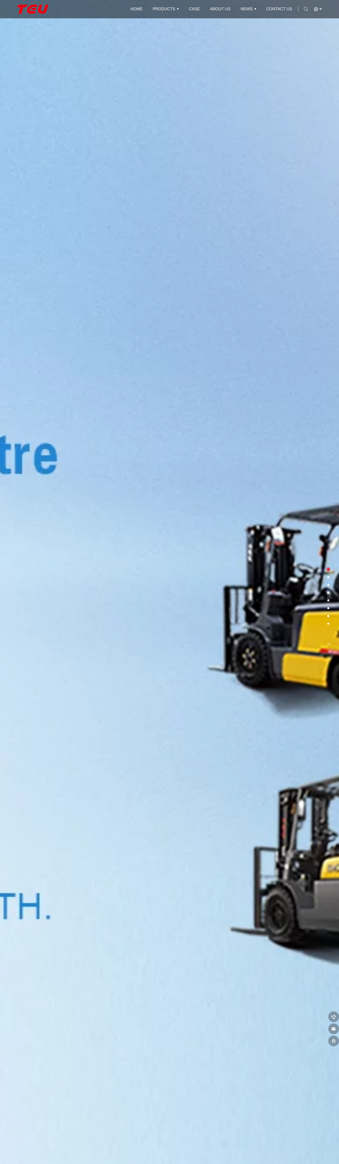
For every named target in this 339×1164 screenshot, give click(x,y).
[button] (328, 569)
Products (164, 9)
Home (136, 9)
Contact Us (279, 9)
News (247, 9)
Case (194, 9)
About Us (220, 9)
